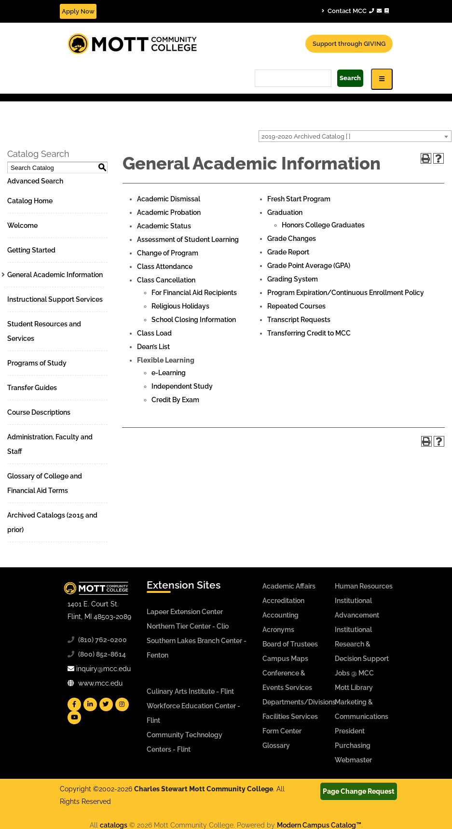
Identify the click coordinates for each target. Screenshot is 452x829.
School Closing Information (193, 319)
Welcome (22, 225)
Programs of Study (37, 363)
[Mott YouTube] (74, 717)
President (350, 731)
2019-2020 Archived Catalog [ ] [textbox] (305, 136)
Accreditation (283, 600)
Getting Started (31, 250)
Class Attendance (164, 266)
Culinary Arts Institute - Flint (190, 691)
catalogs (113, 825)
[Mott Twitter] (106, 704)
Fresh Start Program (298, 199)
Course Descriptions (38, 412)
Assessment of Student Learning (188, 239)
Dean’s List (153, 347)
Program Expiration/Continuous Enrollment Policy (345, 292)
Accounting (280, 615)
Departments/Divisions (299, 702)
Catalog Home (30, 201)
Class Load (154, 333)
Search (350, 78)
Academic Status (164, 226)
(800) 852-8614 (102, 654)
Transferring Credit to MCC (309, 333)
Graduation (284, 212)
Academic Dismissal (168, 199)
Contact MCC (355, 10)
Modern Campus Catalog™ (319, 825)
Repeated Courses (296, 306)
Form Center (281, 731)
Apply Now (78, 11)
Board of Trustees (290, 644)
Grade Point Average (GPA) (308, 265)
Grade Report (288, 252)
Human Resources (364, 586)
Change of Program (167, 253)
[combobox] (355, 136)
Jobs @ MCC (354, 673)
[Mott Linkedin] (90, 704)
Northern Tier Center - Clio (188, 626)
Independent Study (182, 386)
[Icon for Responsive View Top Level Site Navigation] (382, 79)
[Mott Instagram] (122, 704)
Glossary (276, 745)
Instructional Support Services (55, 299)
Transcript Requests (298, 319)
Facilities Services (290, 716)
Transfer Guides (32, 388)
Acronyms (278, 629)
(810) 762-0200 (102, 640)
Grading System (292, 279)
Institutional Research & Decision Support (362, 644)
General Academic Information (55, 275)
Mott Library (354, 687)
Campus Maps (285, 658)
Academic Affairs (288, 586)
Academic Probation (169, 212)
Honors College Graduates (323, 225)
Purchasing (352, 745)
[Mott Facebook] (74, 704)
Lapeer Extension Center (185, 612)
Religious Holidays (180, 306)
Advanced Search (35, 181)
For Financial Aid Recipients (194, 292)
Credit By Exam (175, 400)
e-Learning (168, 373)
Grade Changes (291, 238)
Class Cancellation (166, 280)
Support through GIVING (349, 43)
